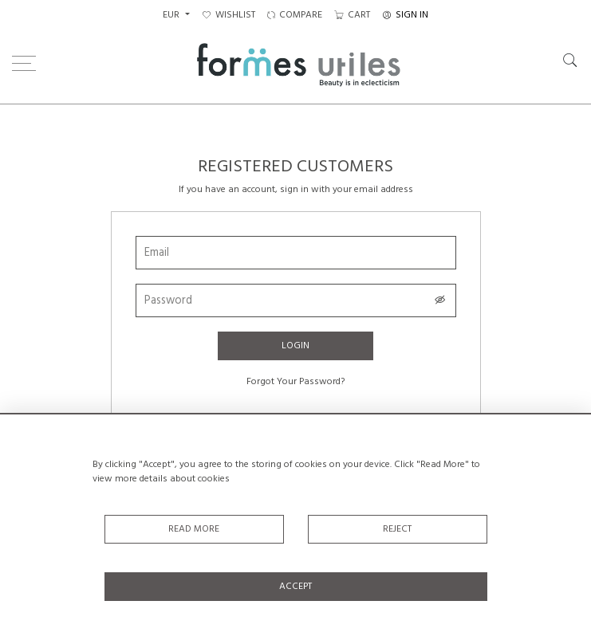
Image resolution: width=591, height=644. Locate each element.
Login (295, 346)
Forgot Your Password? (295, 382)
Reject (397, 529)
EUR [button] (172, 15)
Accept (295, 587)
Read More (193, 529)
